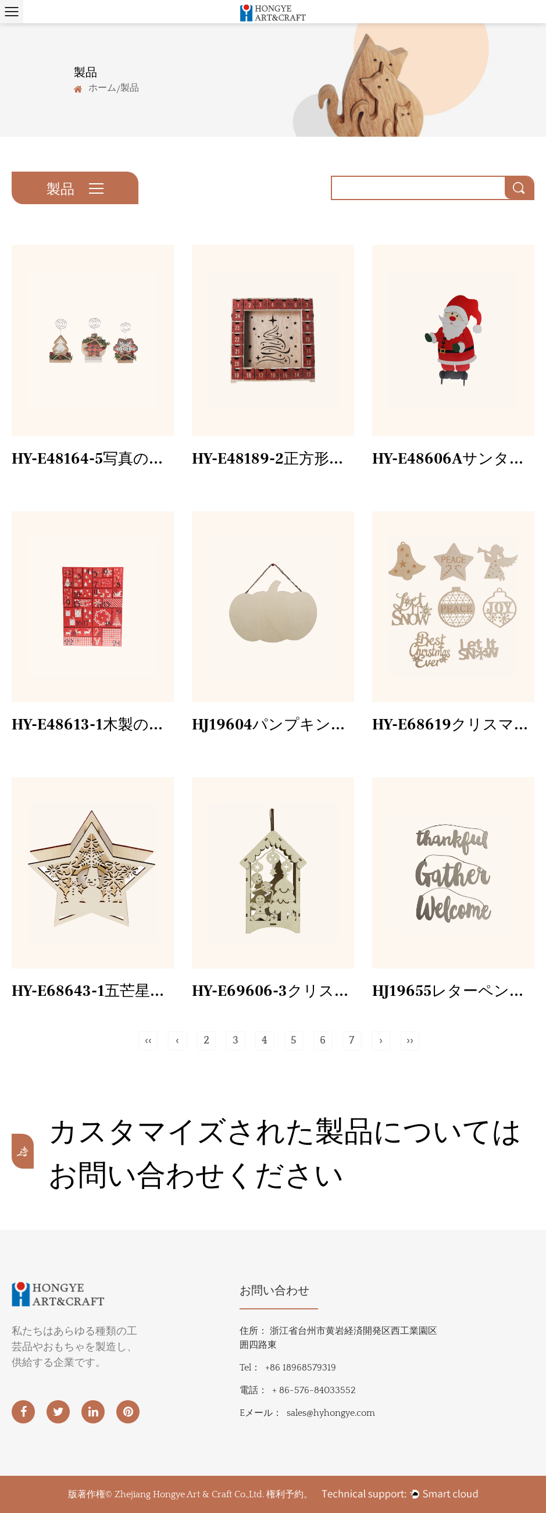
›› (409, 1040)
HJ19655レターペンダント (453, 991)
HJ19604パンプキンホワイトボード (273, 725)
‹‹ (148, 1040)
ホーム (102, 87)
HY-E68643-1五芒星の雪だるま (93, 991)
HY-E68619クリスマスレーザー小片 (453, 725)
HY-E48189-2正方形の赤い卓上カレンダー (273, 459)
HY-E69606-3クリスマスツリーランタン (273, 991)
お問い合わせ (274, 1290)
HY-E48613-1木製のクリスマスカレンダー (93, 725)
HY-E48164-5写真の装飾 (93, 459)
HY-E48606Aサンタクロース (453, 459)
